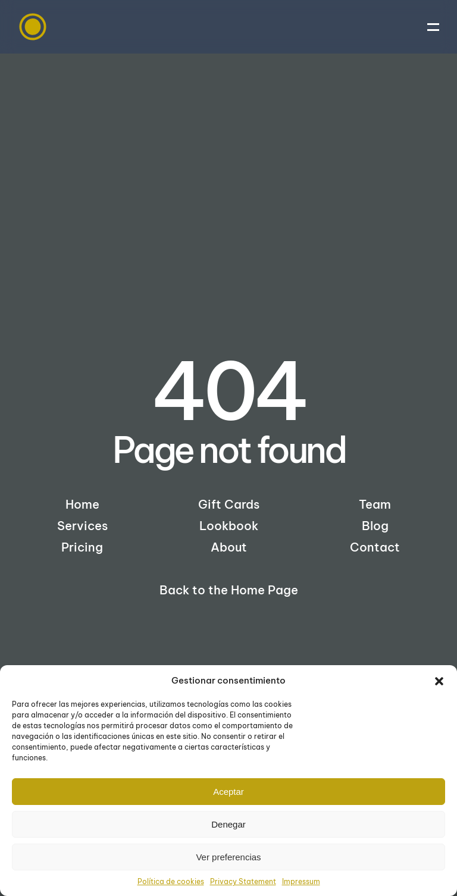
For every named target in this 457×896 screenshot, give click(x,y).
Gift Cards (228, 504)
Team (375, 504)
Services (82, 525)
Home (82, 504)
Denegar (228, 824)
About (229, 547)
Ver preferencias (228, 857)
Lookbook (228, 525)
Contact (375, 547)
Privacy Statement (243, 881)
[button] (439, 681)
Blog (375, 525)
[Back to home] (33, 27)
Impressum (301, 881)
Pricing (82, 547)
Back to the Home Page (228, 589)
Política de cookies (170, 881)
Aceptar (228, 792)
